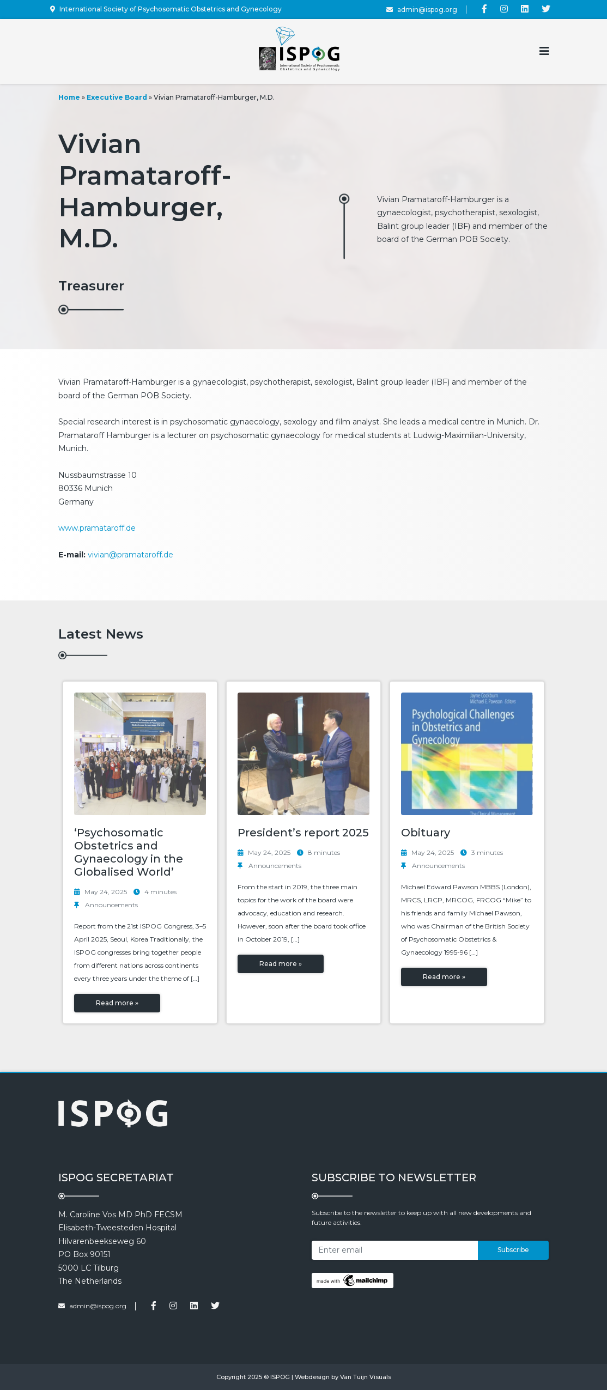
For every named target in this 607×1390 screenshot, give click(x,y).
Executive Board (117, 97)
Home (69, 97)
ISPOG (280, 1377)
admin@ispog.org (421, 9)
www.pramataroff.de (97, 528)
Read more (117, 1003)
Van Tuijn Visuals (365, 1377)
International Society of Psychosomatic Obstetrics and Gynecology (166, 9)
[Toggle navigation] (544, 51)
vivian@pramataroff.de (130, 555)
